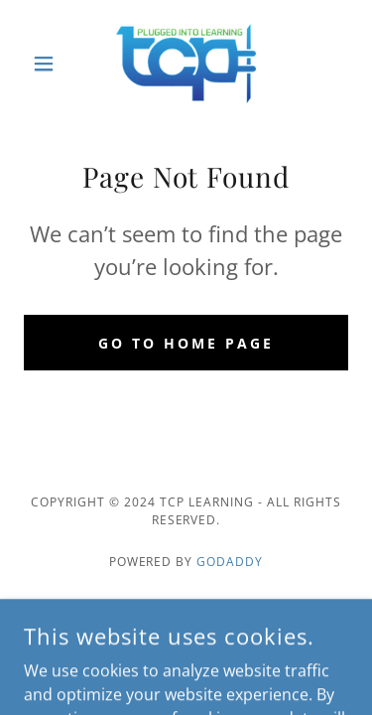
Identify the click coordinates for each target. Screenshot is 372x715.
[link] (186, 63)
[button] (48, 63)
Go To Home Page (186, 343)
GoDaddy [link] (229, 561)
